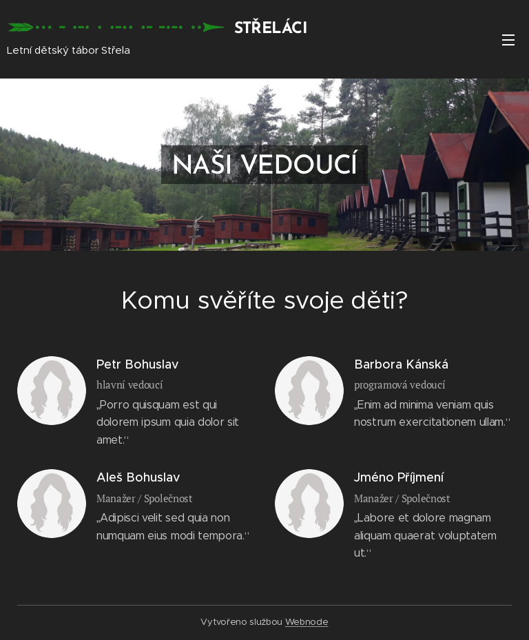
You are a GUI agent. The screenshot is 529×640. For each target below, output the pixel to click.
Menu (508, 40)
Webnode (307, 622)
